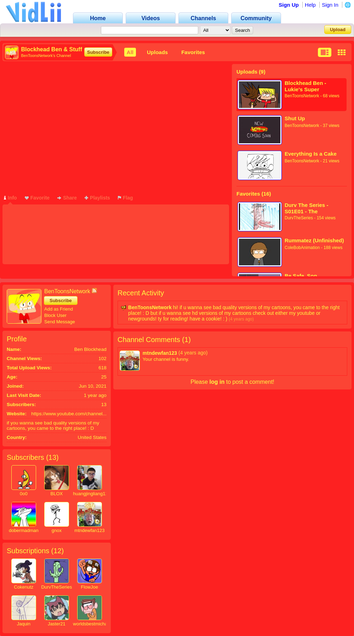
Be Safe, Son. (302, 276)
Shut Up (295, 118)
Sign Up (289, 5)
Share (67, 198)
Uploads (157, 52)
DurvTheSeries (299, 217)
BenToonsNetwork (302, 95)
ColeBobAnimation (302, 247)
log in (217, 382)
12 (57, 551)
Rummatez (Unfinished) (314, 240)
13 (52, 457)
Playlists (97, 198)
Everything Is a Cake (311, 154)
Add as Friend (58, 309)
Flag (125, 198)
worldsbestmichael (92, 623)
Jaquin (23, 623)
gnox (57, 530)
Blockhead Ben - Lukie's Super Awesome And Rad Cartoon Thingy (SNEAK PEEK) (308, 86)
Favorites (193, 52)
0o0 (24, 493)
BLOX (56, 493)
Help (310, 5)
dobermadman (24, 530)
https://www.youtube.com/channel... (68, 413)
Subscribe (98, 52)
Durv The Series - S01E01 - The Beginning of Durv (308, 208)
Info (10, 198)
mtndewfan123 (89, 530)
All (130, 52)
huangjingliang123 (91, 493)
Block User (55, 315)
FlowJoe (89, 587)
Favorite (37, 198)
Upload (338, 29)
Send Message (59, 321)
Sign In (330, 5)
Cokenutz (23, 587)
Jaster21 (56, 623)
